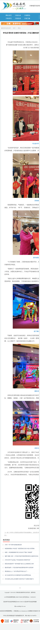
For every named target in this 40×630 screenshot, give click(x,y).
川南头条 (18, 15)
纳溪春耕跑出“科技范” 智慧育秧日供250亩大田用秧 (19, 548)
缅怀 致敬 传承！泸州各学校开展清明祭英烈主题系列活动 (21, 556)
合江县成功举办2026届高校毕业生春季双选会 (18, 575)
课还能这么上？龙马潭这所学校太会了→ (16, 571)
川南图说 (27, 15)
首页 (14, 28)
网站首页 (9, 15)
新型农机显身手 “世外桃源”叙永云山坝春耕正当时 (19, 563)
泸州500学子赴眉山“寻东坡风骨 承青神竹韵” (18, 560)
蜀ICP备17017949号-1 (31, 615)
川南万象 (27, 18)
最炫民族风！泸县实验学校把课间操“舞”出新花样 (19, 567)
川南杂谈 (18, 18)
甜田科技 (33, 592)
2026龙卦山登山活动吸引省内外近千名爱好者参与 (19, 579)
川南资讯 (9, 18)
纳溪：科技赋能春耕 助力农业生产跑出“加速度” (19, 552)
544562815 (33, 597)
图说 (19, 28)
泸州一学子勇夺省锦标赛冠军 (13, 544)
